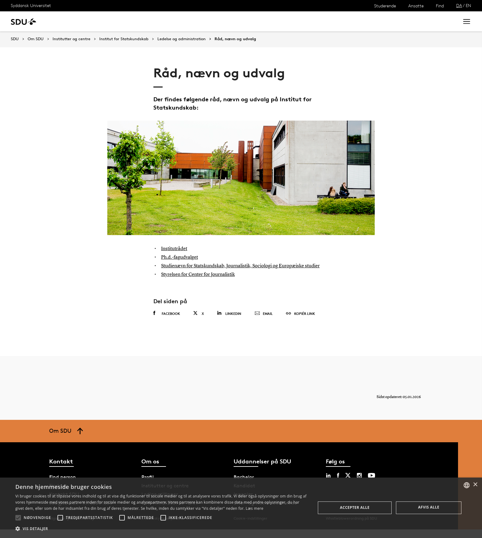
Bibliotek (191, 21)
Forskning (98, 21)
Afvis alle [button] (428, 507)
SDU (15, 39)
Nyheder (127, 21)
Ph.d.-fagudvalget (181, 257)
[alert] (241, 508)
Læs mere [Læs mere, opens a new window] (254, 508)
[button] (18, 518)
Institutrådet (176, 248)
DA (459, 5)
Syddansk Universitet (31, 5)
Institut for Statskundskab (123, 39)
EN (468, 5)
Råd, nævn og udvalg (235, 39)
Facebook (166, 321)
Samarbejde (159, 21)
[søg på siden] (403, 21)
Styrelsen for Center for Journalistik (202, 283)
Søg (446, 21)
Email (264, 322)
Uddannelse (66, 21)
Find (440, 5)
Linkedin (229, 321)
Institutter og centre (71, 39)
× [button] (475, 484)
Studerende (385, 5)
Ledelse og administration (181, 39)
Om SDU (218, 21)
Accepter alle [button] (354, 507)
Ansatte (416, 5)
